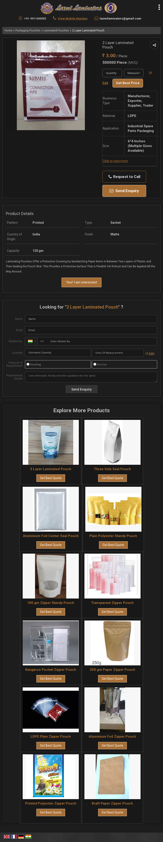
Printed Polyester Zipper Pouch (50, 803)
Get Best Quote (51, 478)
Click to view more (115, 161)
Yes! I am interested (81, 282)
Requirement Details (14, 377)
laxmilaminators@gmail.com (120, 18)
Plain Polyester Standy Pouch (113, 536)
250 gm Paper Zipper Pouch (112, 670)
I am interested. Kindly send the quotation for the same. (91, 377)
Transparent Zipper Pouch (112, 603)
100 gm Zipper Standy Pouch (50, 603)
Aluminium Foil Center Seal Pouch (51, 536)
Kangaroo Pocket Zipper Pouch (50, 670)
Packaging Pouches (27, 30)
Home (8, 30)
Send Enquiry (124, 191)
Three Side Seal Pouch (112, 469)
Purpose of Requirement (14, 364)
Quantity (17, 353)
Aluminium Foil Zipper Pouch (112, 737)
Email (19, 330)
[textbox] (133, 73)
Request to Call (124, 176)
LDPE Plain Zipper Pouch (51, 737)
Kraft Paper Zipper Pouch (112, 803)
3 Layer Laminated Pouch (50, 469)
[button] (73, 18)
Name (19, 319)
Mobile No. (16, 341)
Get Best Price (127, 83)
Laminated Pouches (56, 30)
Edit (149, 353)
